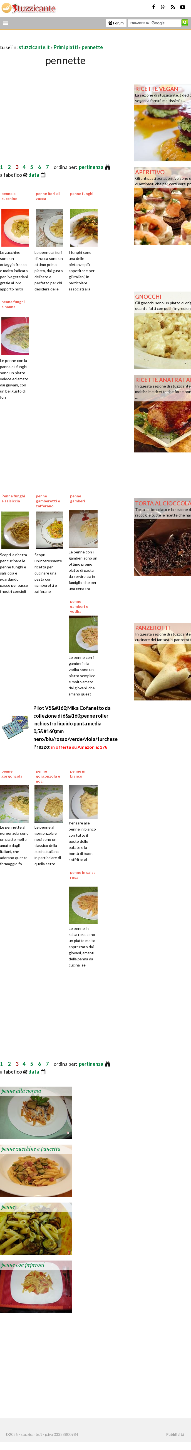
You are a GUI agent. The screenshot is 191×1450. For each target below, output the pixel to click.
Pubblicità (175, 1434)
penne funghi (81, 193)
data (34, 175)
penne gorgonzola (12, 773)
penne (8, 1207)
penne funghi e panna (13, 304)
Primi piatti (66, 47)
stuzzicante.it (34, 47)
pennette (92, 47)
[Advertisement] (65, 39)
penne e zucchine (9, 196)
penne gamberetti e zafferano (48, 501)
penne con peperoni (22, 1265)
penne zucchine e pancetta (31, 1149)
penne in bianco (77, 773)
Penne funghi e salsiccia (13, 498)
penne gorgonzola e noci (48, 776)
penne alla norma (21, 1091)
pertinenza (91, 167)
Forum (116, 23)
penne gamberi (77, 498)
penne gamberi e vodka (79, 606)
